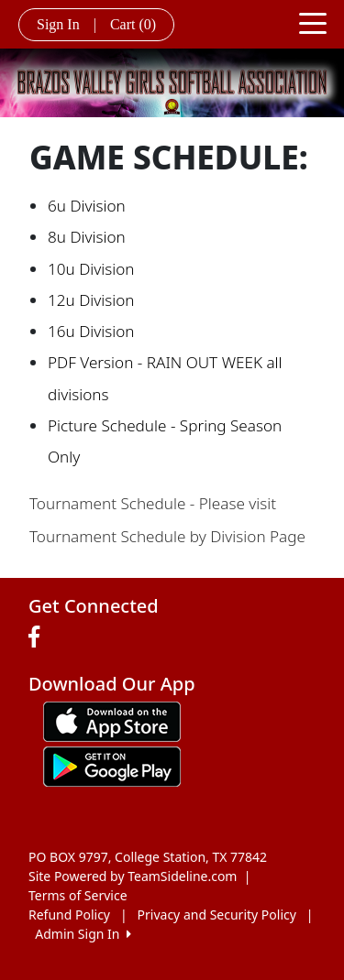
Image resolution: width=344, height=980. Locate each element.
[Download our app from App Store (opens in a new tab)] (112, 719)
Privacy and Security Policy (217, 914)
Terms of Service (78, 895)
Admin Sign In (82, 933)
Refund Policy (69, 914)
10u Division (91, 268)
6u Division (87, 205)
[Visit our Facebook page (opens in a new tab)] (38, 637)
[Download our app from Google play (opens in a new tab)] (112, 764)
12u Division (91, 299)
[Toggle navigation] (313, 22)
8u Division (87, 236)
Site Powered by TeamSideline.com (132, 876)
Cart (133, 24)
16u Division (91, 331)
